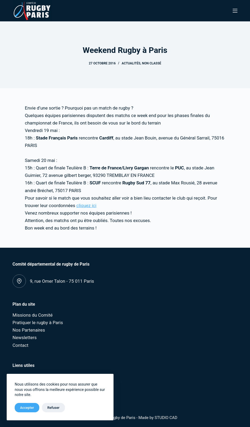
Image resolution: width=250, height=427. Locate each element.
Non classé (151, 63)
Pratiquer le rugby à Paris (38, 322)
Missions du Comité (33, 315)
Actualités (131, 63)
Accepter (27, 408)
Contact (20, 345)
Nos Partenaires (29, 330)
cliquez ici (86, 205)
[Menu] (235, 10)
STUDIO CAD (166, 417)
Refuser (53, 408)
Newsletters (25, 337)
